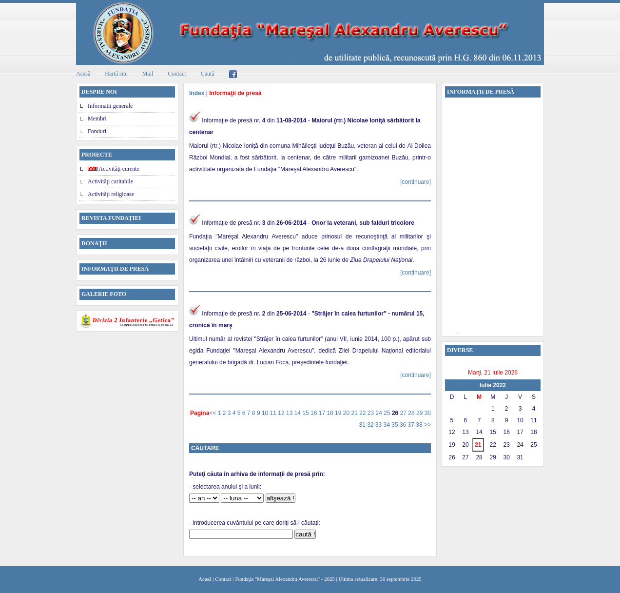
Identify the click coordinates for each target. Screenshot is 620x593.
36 (404, 424)
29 (420, 413)
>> (427, 424)
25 (388, 413)
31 (363, 424)
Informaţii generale (110, 105)
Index (196, 93)
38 (420, 424)
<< (213, 413)
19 (339, 413)
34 (388, 424)
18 (331, 413)
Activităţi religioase (111, 194)
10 (266, 413)
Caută (207, 73)
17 (323, 413)
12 (282, 413)
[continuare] (415, 181)
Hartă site (116, 73)
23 (372, 413)
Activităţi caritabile (110, 181)
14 (298, 413)
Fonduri (97, 131)
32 (371, 424)
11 (274, 413)
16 (314, 413)
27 (404, 413)
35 (395, 424)
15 (306, 413)
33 (379, 424)
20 (347, 413)
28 (412, 413)
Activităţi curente (113, 168)
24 (380, 413)
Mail (148, 73)
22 (363, 413)
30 (428, 413)
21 (355, 413)
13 (290, 413)
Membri (97, 118)
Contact (177, 73)
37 (412, 424)
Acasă (83, 73)
